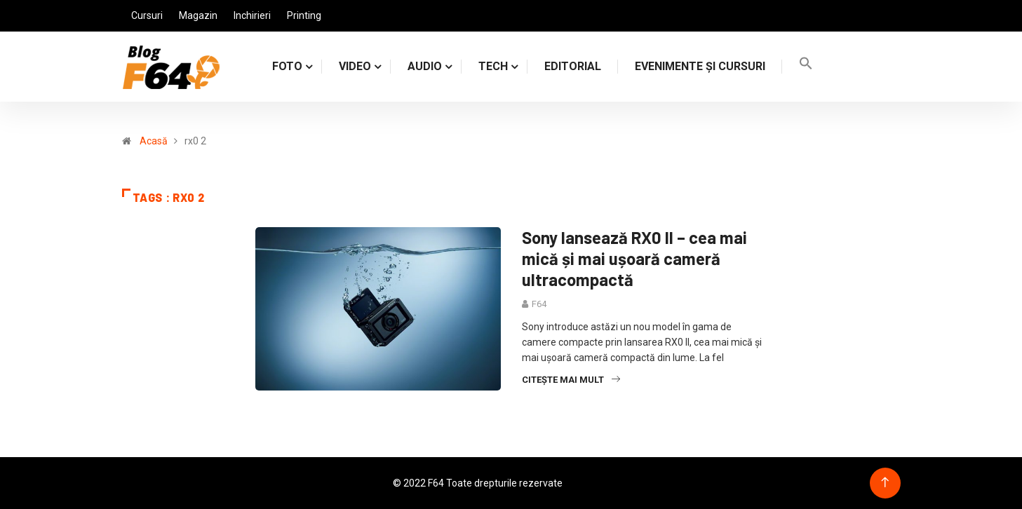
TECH (493, 66)
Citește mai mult (571, 379)
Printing (304, 15)
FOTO (287, 66)
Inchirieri (252, 15)
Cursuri (147, 15)
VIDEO (355, 66)
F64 (539, 304)
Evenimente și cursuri (700, 66)
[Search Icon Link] (806, 66)
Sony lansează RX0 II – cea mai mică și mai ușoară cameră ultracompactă (634, 258)
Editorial (572, 66)
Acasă (154, 141)
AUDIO (425, 66)
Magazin (198, 15)
